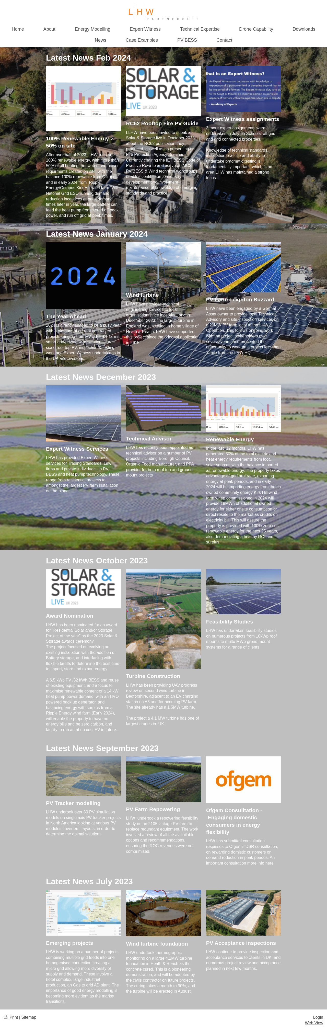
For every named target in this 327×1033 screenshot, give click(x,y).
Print (11, 1017)
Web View (314, 1023)
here (269, 863)
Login (318, 1017)
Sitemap (28, 1017)
